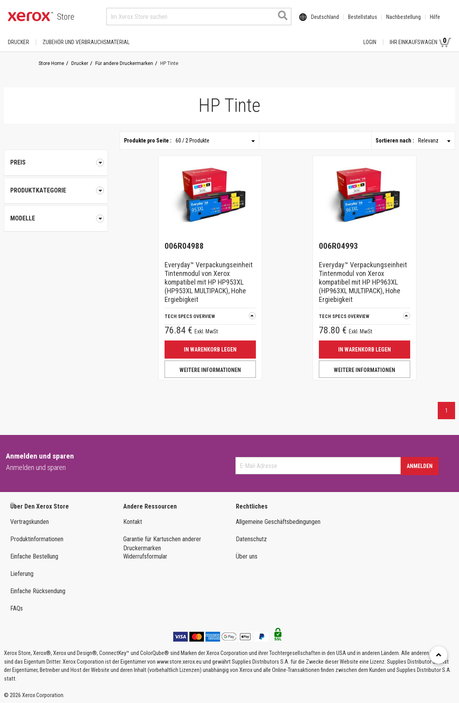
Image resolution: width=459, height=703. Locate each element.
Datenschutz (251, 539)
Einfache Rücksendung (37, 591)
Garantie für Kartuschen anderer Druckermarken (162, 543)
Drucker (18, 42)
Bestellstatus (362, 17)
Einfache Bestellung (34, 556)
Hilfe (435, 17)
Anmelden (420, 466)
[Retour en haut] (438, 655)
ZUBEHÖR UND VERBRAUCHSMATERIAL (86, 42)
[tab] (55, 190)
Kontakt (132, 521)
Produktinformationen (36, 539)
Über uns (246, 556)
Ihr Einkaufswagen (420, 41)
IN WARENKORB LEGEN (210, 349)
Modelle (56, 218)
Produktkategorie (56, 190)
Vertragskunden (29, 521)
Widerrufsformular (145, 556)
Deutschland (325, 17)
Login (369, 42)
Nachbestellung (403, 17)
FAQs (16, 608)
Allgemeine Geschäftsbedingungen (278, 521)
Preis (56, 162)
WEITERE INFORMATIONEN (210, 370)
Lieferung (21, 573)
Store (65, 17)
